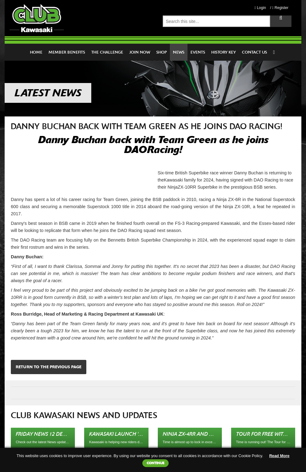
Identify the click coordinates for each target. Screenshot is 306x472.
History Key (223, 52)
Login (260, 8)
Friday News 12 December (49, 434)
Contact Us (254, 52)
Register (280, 8)
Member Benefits (67, 52)
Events (198, 52)
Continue (155, 463)
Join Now (139, 52)
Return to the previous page (48, 366)
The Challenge (107, 52)
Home (36, 52)
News (178, 52)
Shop (161, 52)
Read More (279, 455)
